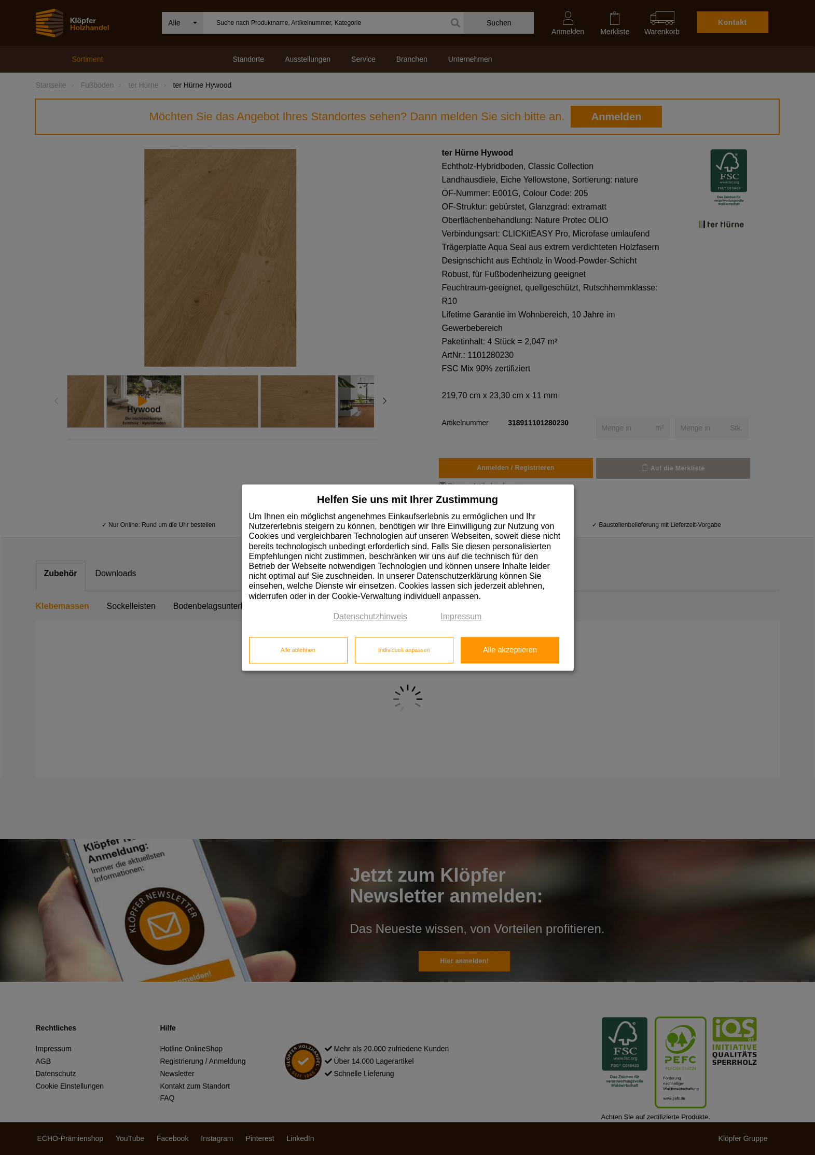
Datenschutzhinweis (370, 616)
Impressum (460, 616)
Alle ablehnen (298, 650)
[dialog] (408, 577)
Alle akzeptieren (510, 650)
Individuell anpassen (404, 650)
